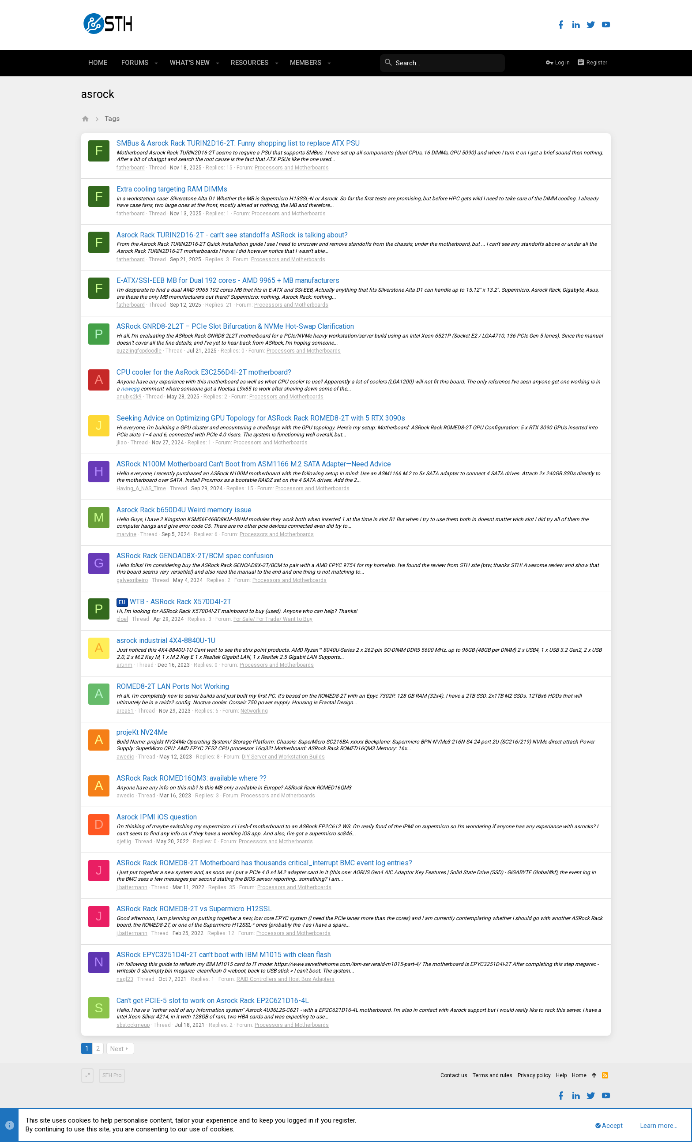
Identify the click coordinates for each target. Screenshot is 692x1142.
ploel (122, 619)
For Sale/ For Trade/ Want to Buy (272, 619)
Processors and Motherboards (292, 168)
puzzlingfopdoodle (139, 351)
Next (117, 1049)
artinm (124, 665)
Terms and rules (492, 1075)
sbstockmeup (133, 1025)
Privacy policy (534, 1075)
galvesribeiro (132, 580)
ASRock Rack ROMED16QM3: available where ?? (192, 778)
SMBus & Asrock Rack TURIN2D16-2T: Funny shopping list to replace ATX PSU (238, 143)
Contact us (453, 1075)
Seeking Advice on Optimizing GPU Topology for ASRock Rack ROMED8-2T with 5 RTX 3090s (261, 418)
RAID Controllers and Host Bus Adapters (286, 979)
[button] (156, 63)
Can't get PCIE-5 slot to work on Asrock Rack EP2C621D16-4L (213, 1000)
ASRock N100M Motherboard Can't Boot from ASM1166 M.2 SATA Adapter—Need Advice (254, 464)
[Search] (438, 63)
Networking (254, 711)
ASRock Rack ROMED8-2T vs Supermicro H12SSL (194, 909)
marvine (126, 534)
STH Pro (111, 1075)
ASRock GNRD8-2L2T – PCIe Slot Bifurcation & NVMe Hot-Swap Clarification (235, 326)
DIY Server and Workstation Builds (283, 757)
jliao (122, 443)
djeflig (124, 841)
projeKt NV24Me (142, 732)
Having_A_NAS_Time (141, 488)
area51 (125, 711)
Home (579, 1075)
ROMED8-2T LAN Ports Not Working (173, 686)
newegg (130, 389)
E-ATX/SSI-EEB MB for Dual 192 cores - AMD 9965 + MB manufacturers (228, 280)
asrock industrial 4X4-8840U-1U (166, 640)
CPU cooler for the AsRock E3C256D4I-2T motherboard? (204, 372)
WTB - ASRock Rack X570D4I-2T (174, 601)
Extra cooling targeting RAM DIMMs (172, 189)
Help (561, 1075)
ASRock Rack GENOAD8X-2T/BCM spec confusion (195, 556)
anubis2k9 (129, 397)
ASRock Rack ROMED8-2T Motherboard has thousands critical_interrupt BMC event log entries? (264, 863)
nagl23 (125, 979)
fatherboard (131, 168)
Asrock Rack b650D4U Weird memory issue (184, 510)
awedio (125, 757)
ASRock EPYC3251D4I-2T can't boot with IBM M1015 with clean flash (224, 954)
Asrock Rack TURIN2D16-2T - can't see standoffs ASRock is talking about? (232, 235)
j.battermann (132, 887)
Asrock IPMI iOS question (157, 817)
